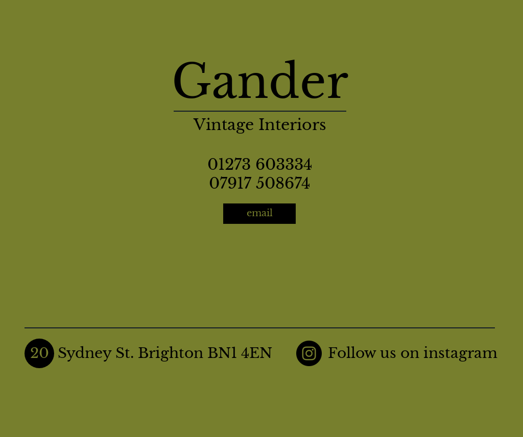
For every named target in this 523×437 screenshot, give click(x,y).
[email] (259, 213)
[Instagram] (309, 353)
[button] (39, 353)
